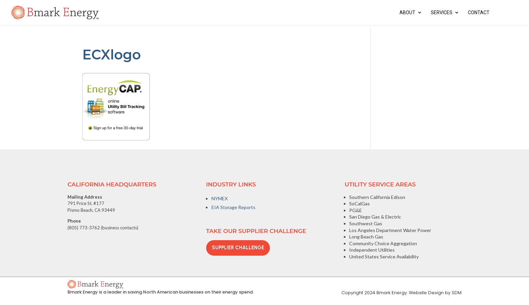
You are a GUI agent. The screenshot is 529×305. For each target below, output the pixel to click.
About (407, 12)
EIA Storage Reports (233, 207)
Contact (479, 12)
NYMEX (220, 198)
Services (441, 12)
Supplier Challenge (238, 248)
